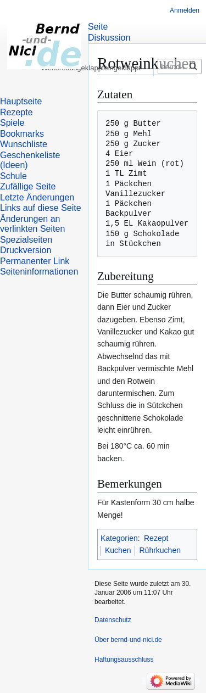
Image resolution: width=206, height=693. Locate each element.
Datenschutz (112, 620)
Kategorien (119, 538)
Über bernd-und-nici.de (128, 640)
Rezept (156, 538)
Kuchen (118, 550)
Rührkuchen (160, 550)
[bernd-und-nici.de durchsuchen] (180, 87)
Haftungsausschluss (123, 659)
